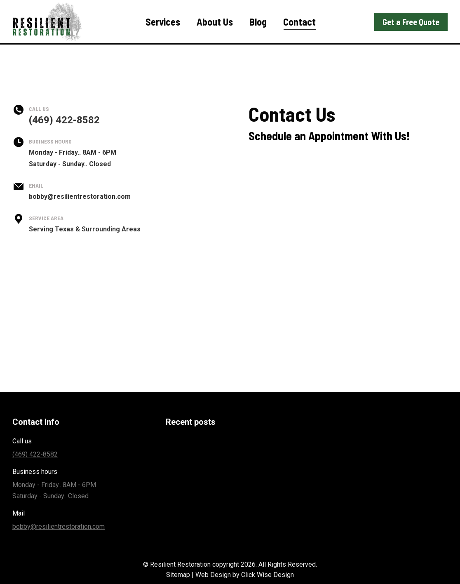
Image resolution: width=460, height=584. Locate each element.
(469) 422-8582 (394, 10)
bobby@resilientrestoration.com (58, 526)
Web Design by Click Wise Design (244, 575)
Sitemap (178, 575)
